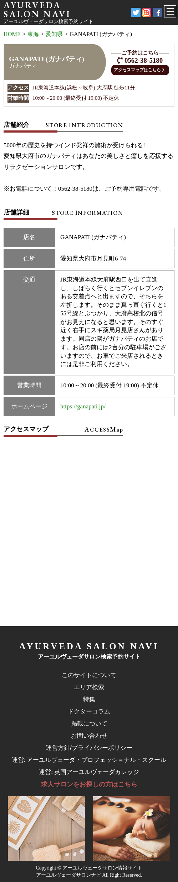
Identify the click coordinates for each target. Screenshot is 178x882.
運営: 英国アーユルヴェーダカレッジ (89, 771)
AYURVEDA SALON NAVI (89, 646)
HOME (12, 34)
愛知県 (54, 34)
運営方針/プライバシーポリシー (89, 747)
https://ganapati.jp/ (83, 406)
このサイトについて (89, 675)
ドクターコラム (89, 711)
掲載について (89, 723)
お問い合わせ (89, 735)
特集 (89, 699)
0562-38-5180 (143, 60)
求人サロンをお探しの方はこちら (89, 784)
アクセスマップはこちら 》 (140, 69)
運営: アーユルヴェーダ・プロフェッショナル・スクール (89, 759)
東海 (33, 34)
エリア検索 (89, 687)
